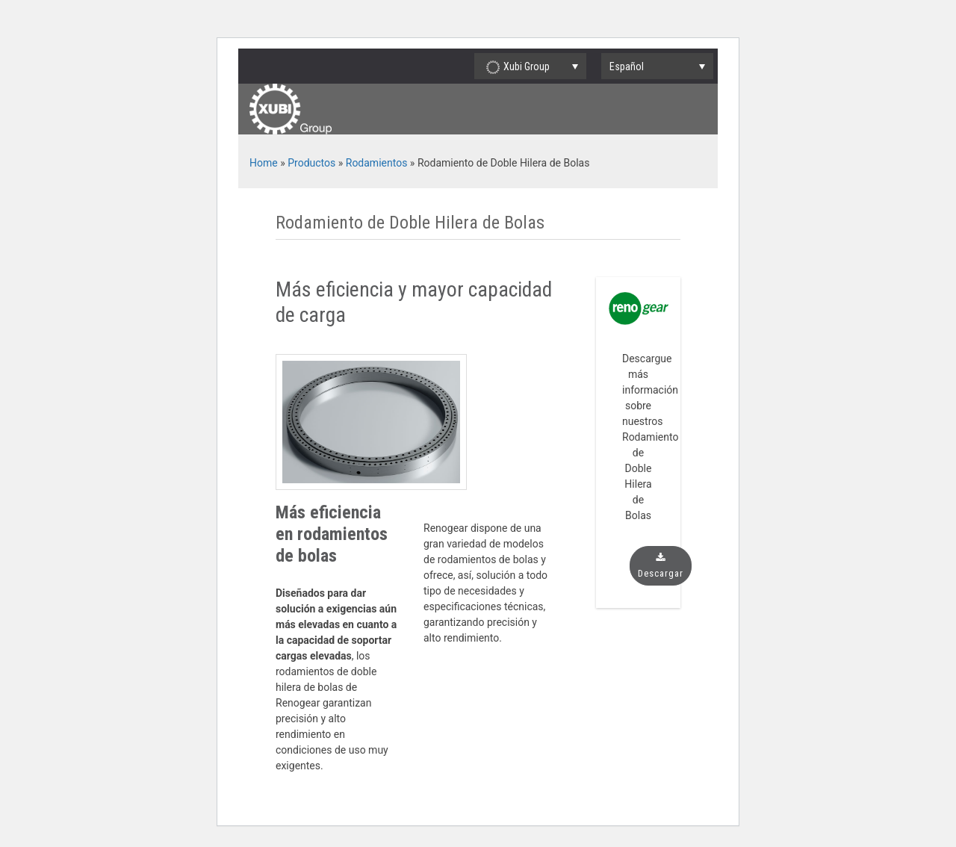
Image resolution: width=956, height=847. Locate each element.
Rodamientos (377, 163)
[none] (657, 66)
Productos (311, 163)
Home (263, 163)
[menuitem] (657, 66)
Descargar (660, 566)
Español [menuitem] (626, 66)
